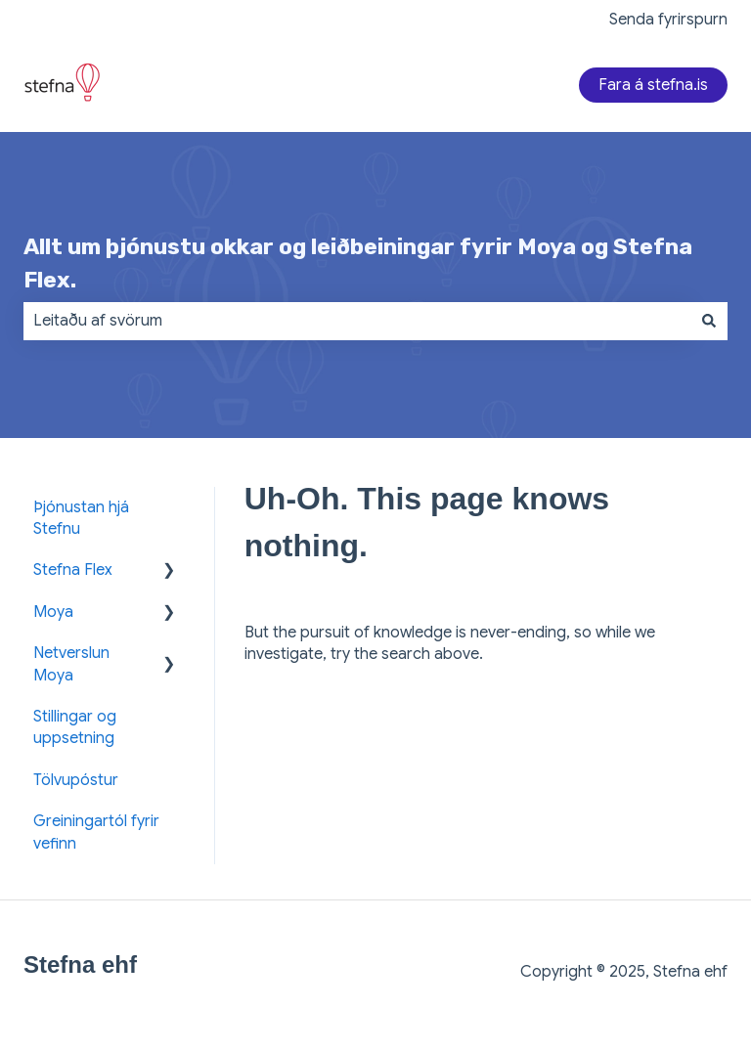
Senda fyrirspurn (668, 19)
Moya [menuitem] (53, 612)
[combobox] (356, 320)
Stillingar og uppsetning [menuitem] (74, 727)
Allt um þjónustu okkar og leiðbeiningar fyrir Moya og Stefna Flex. (357, 263)
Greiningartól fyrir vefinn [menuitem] (96, 832)
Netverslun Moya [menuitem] (71, 663)
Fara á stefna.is (653, 85)
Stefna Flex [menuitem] (72, 570)
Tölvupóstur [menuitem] (75, 780)
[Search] (709, 320)
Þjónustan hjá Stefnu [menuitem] (81, 518)
